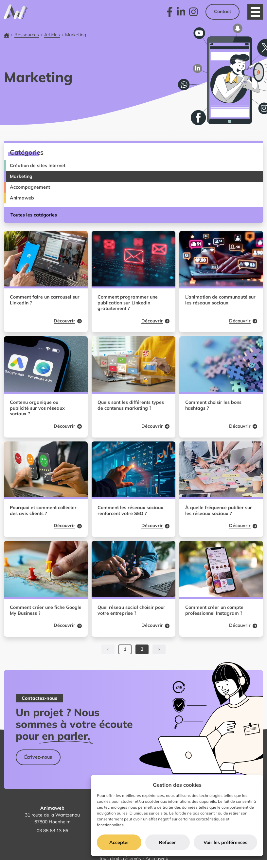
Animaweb (22, 198)
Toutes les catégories (33, 215)
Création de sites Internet (37, 165)
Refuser (167, 842)
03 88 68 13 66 (52, 831)
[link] (170, 12)
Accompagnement (30, 187)
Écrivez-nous (38, 757)
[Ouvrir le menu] (255, 12)
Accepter (119, 842)
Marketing (21, 176)
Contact (222, 11)
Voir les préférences (225, 842)
